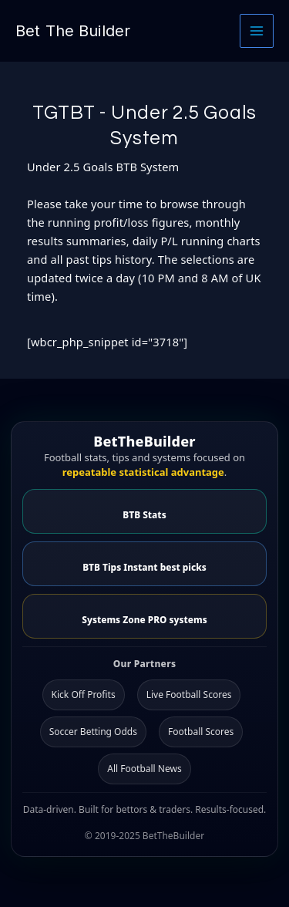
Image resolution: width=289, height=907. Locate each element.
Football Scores (201, 731)
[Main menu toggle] (257, 31)
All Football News (144, 768)
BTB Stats (144, 514)
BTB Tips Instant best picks (144, 567)
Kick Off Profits (84, 694)
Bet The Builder (72, 31)
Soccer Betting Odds (93, 731)
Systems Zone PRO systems (144, 619)
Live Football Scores (189, 694)
